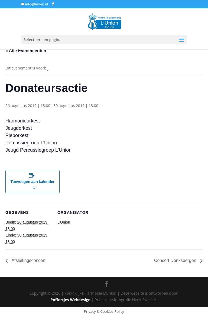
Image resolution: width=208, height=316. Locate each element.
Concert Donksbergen (175, 260)
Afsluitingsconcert (28, 260)
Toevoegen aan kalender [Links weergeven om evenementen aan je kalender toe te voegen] (32, 181)
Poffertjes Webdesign (70, 299)
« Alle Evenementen (25, 50)
